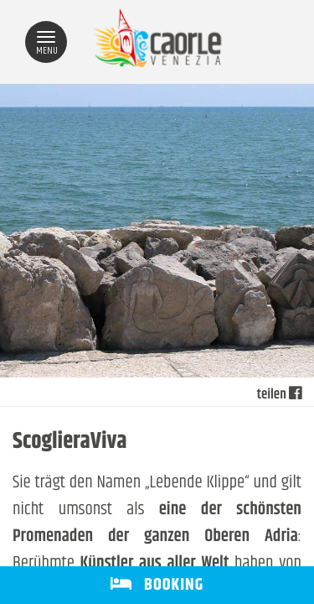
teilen (279, 395)
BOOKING (157, 585)
